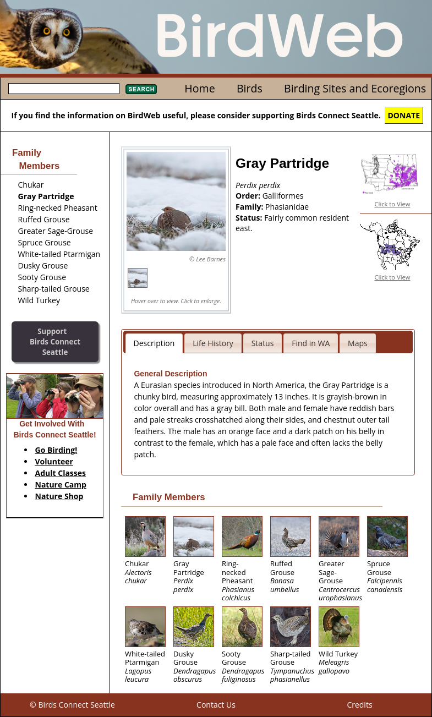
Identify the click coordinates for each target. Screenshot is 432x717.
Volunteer (54, 461)
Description (154, 343)
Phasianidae (287, 206)
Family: (250, 206)
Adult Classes (60, 473)
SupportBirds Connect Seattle (55, 341)
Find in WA (311, 343)
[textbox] (63, 88)
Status (262, 343)
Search (141, 89)
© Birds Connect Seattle (72, 704)
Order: (249, 195)
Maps (358, 343)
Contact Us (216, 704)
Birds (250, 88)
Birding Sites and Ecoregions (355, 88)
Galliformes (283, 195)
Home (199, 88)
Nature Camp (60, 484)
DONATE (404, 115)
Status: (250, 217)
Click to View (393, 204)
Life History (213, 343)
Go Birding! (56, 450)
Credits (359, 704)
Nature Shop (59, 496)
